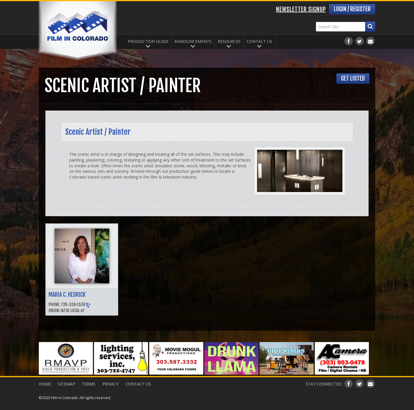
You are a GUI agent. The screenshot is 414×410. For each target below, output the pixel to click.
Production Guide (148, 41)
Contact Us (259, 41)
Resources (229, 41)
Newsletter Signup (301, 9)
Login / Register (352, 9)
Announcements (193, 41)
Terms (88, 384)
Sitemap (66, 384)
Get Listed (353, 78)
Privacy (110, 384)
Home (45, 384)
